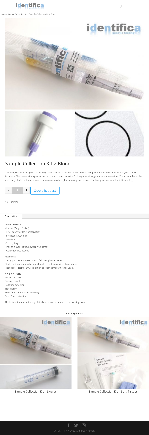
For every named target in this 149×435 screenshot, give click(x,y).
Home (3, 14)
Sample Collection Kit (17, 14)
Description (11, 216)
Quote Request (45, 190)
